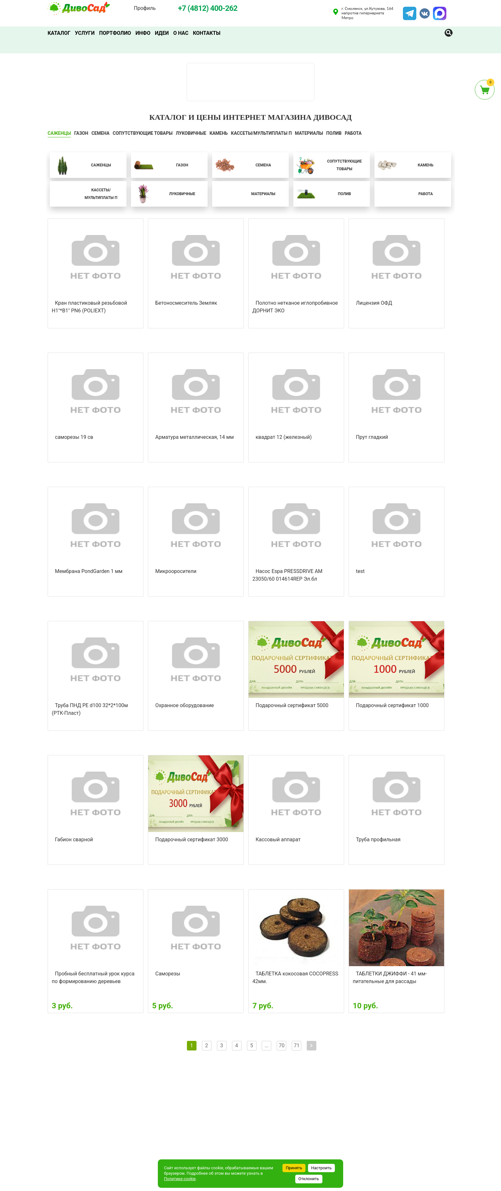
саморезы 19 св (74, 437)
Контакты (206, 33)
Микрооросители (176, 571)
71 (296, 1045)
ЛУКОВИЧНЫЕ (191, 133)
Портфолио (115, 33)
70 (281, 1045)
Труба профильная (378, 839)
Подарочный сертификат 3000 (191, 839)
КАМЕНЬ (219, 133)
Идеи (162, 33)
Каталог (59, 33)
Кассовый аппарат (278, 839)
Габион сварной (74, 839)
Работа (353, 133)
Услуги (85, 33)
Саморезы (167, 974)
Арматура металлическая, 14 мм (194, 437)
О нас (181, 33)
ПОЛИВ (334, 133)
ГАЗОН (81, 133)
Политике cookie (180, 1178)
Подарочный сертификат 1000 (392, 705)
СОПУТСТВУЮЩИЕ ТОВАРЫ (143, 133)
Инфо (142, 33)
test (360, 571)
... (267, 1045)
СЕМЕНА (100, 133)
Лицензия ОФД (374, 303)
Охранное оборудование (184, 705)
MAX (438, 10)
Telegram (409, 10)
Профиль (145, 8)
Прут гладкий (372, 437)
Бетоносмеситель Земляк (186, 303)
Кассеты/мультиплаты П (261, 133)
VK (421, 10)
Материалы (309, 133)
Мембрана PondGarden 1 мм (88, 571)
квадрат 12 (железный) (284, 437)
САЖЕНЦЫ (59, 133)
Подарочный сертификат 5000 (292, 705)
